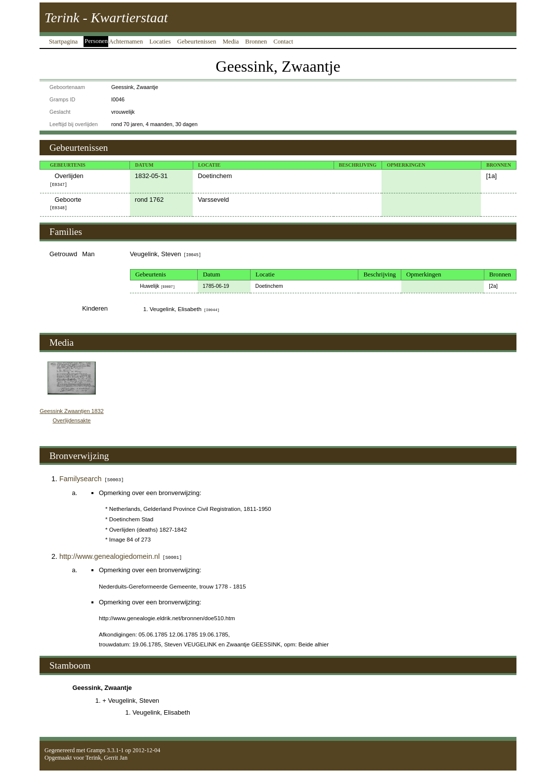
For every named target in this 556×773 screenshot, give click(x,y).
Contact (283, 41)
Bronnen (256, 41)
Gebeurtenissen (196, 41)
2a (493, 286)
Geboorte (66, 203)
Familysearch (91, 479)
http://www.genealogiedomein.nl (120, 556)
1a (491, 176)
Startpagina (63, 41)
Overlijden (67, 179)
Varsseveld (213, 199)
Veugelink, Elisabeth (184, 309)
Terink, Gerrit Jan (107, 757)
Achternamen (126, 41)
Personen (96, 41)
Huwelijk (157, 286)
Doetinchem (215, 176)
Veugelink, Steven (165, 254)
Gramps (95, 750)
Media (230, 41)
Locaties (160, 41)
